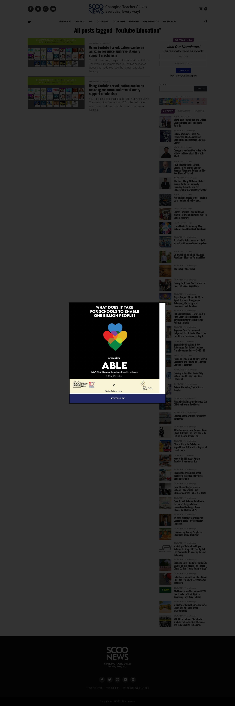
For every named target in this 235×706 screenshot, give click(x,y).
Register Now (118, 398)
